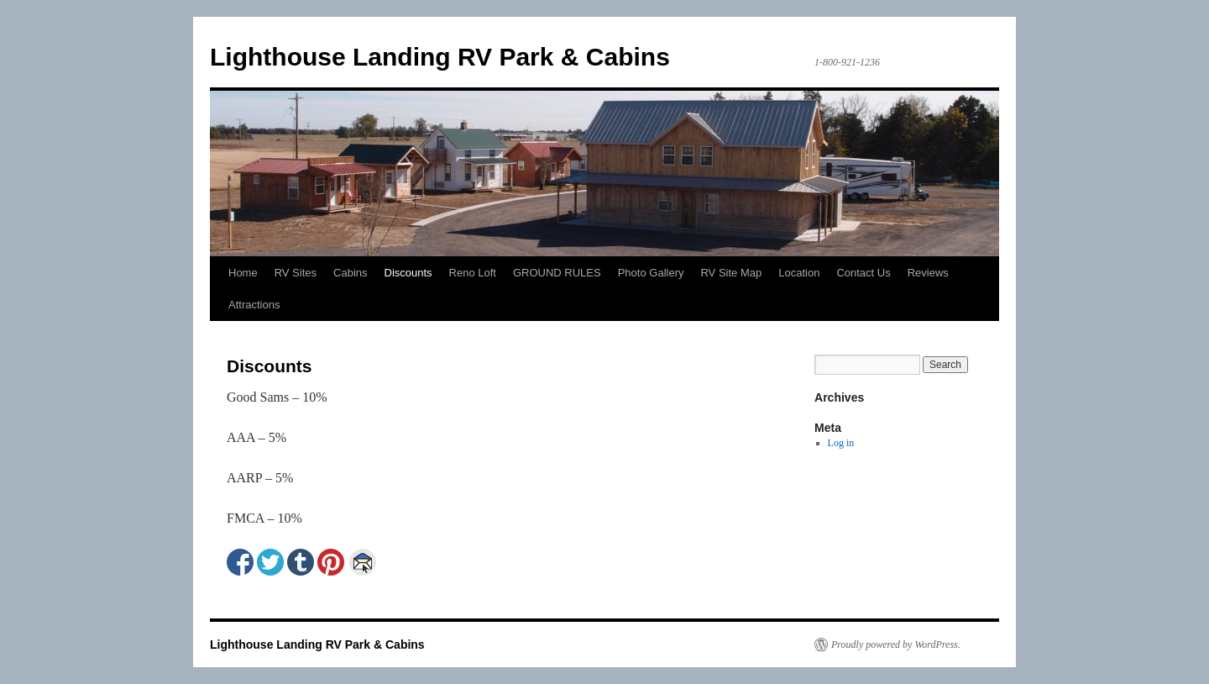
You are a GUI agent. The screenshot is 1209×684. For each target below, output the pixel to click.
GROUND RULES (557, 272)
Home (243, 272)
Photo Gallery (651, 272)
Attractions (254, 304)
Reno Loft (472, 272)
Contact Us (863, 272)
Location (798, 272)
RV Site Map (731, 272)
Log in (841, 443)
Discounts (408, 272)
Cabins (350, 272)
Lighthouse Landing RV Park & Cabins (440, 57)
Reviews (928, 272)
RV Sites (296, 272)
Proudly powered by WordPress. (895, 644)
